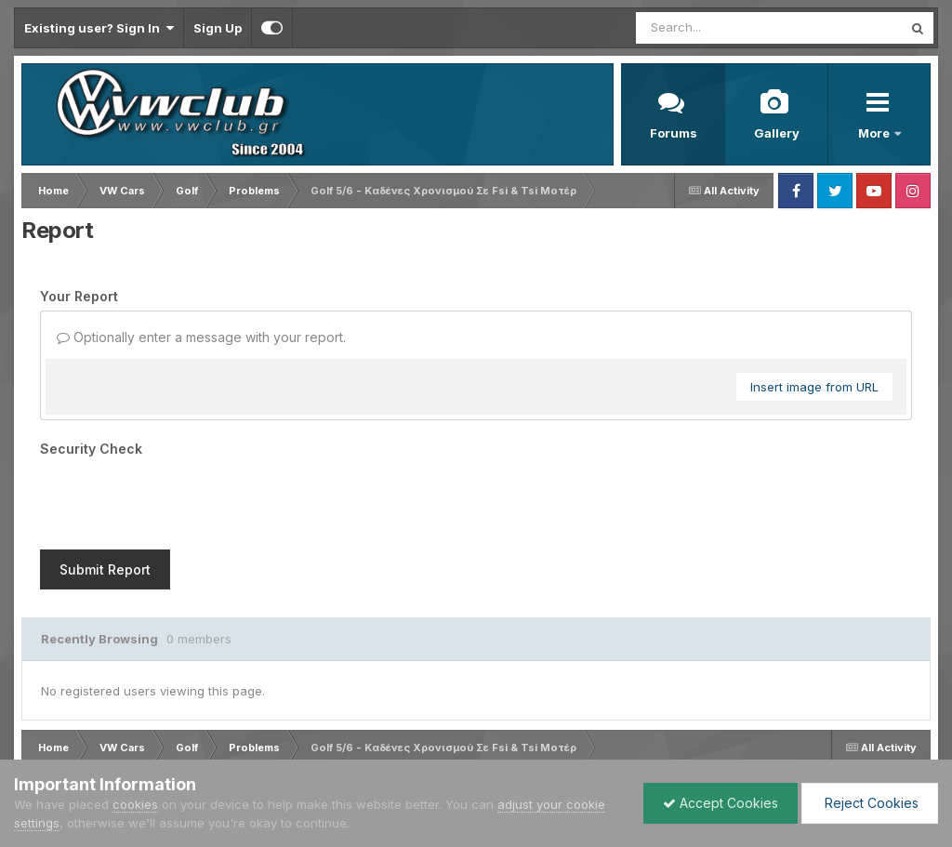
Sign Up (217, 27)
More (875, 133)
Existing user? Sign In (99, 27)
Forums (673, 133)
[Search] (718, 28)
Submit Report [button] (105, 569)
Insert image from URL (814, 386)
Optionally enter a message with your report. (201, 337)
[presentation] (181, 499)
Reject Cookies (870, 803)
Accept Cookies (720, 803)
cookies (135, 804)
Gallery (777, 133)
